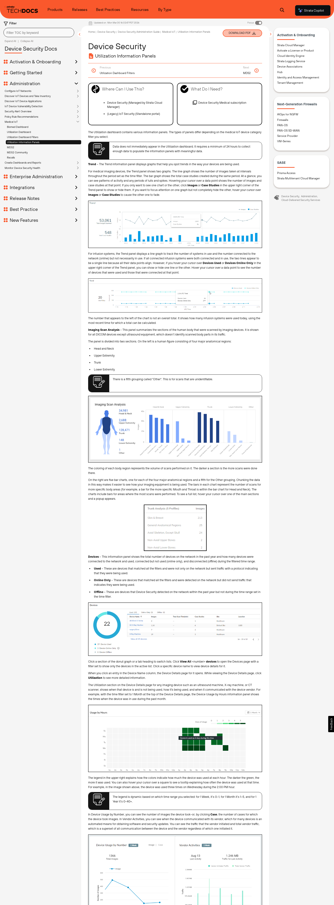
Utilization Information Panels (23, 109)
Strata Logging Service (291, 61)
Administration (309, 196)
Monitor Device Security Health (22, 134)
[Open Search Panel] (282, 10)
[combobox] (38, 32)
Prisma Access (286, 173)
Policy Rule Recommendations (21, 83)
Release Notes (24, 165)
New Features (24, 187)
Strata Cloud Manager (291, 45)
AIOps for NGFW (287, 114)
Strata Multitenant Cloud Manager (298, 178)
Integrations (22, 154)
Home (91, 31)
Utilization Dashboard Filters (22, 104)
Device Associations (289, 67)
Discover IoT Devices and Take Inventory (28, 62)
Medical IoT (11, 88)
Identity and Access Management (298, 77)
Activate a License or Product (295, 51)
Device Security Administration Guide (139, 31)
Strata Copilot (311, 10)
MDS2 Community (17, 119)
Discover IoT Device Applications (23, 68)
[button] (331, 724)
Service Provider (287, 136)
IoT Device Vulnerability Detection (24, 73)
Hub (280, 72)
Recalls (11, 124)
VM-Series (284, 141)
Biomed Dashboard (17, 93)
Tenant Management (290, 83)
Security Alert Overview (18, 78)
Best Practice (24, 176)
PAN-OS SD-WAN (288, 130)
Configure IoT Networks (18, 57)
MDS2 (10, 114)
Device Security (106, 31)
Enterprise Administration (36, 143)
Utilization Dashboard (19, 98)
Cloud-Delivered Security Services (300, 200)
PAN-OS (282, 125)
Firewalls (282, 120)
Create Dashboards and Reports (23, 129)
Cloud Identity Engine (291, 56)
